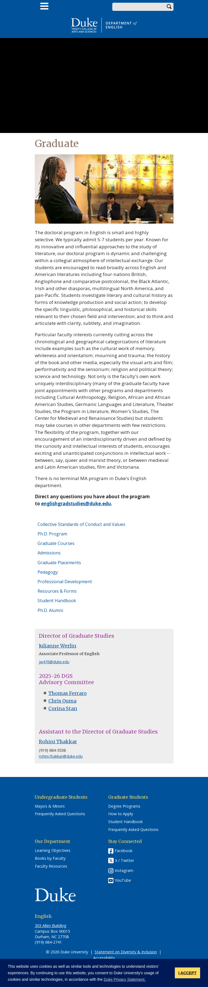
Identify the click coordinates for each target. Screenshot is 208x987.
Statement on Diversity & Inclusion (126, 951)
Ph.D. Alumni (50, 610)
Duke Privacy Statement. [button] (124, 979)
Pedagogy (48, 572)
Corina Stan (62, 709)
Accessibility (104, 957)
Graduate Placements (59, 563)
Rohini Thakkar (58, 742)
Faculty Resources (51, 866)
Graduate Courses (56, 543)
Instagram (124, 870)
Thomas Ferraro (67, 693)
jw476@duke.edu (54, 661)
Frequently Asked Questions (60, 813)
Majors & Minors (50, 806)
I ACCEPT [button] (187, 973)
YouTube (123, 880)
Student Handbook (57, 601)
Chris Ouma (62, 701)
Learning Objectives (52, 850)
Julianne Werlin (57, 646)
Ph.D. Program (52, 534)
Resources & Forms (57, 591)
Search (169, 7)
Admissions (49, 553)
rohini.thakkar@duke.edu (61, 756)
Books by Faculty (50, 858)
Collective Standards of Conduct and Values (81, 524)
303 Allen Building (50, 925)
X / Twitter (124, 860)
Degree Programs (124, 806)
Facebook (123, 850)
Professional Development (65, 582)
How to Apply (120, 813)
